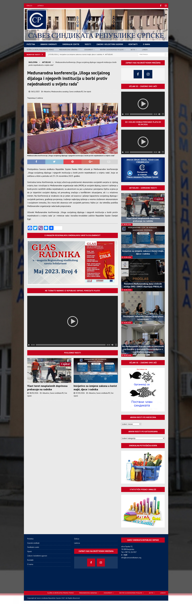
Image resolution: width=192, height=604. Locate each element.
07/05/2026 (80, 393)
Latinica (40, 6)
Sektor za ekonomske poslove (112, 49)
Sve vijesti (87, 91)
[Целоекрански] (116, 345)
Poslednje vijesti (72, 353)
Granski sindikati (48, 44)
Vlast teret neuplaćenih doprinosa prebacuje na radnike (47, 387)
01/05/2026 (127, 355)
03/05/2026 (127, 290)
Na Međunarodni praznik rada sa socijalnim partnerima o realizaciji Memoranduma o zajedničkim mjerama (143, 349)
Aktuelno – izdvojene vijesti (143, 188)
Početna (31, 44)
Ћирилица (31, 98)
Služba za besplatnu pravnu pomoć (40, 49)
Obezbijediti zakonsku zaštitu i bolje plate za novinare (143, 317)
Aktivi (133, 49)
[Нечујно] (112, 345)
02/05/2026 (127, 323)
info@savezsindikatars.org (131, 557)
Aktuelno (47, 91)
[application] (72, 321)
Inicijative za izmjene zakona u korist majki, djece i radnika (95, 387)
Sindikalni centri (70, 44)
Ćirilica (29, 6)
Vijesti (88, 44)
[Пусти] (29, 345)
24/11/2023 (35, 91)
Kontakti (133, 44)
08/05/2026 (33, 393)
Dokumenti (88, 49)
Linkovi (145, 49)
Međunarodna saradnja (68, 49)
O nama (146, 44)
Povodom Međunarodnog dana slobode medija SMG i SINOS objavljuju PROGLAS (143, 285)
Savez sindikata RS (76, 91)
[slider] (71, 344)
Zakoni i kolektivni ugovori (109, 44)
